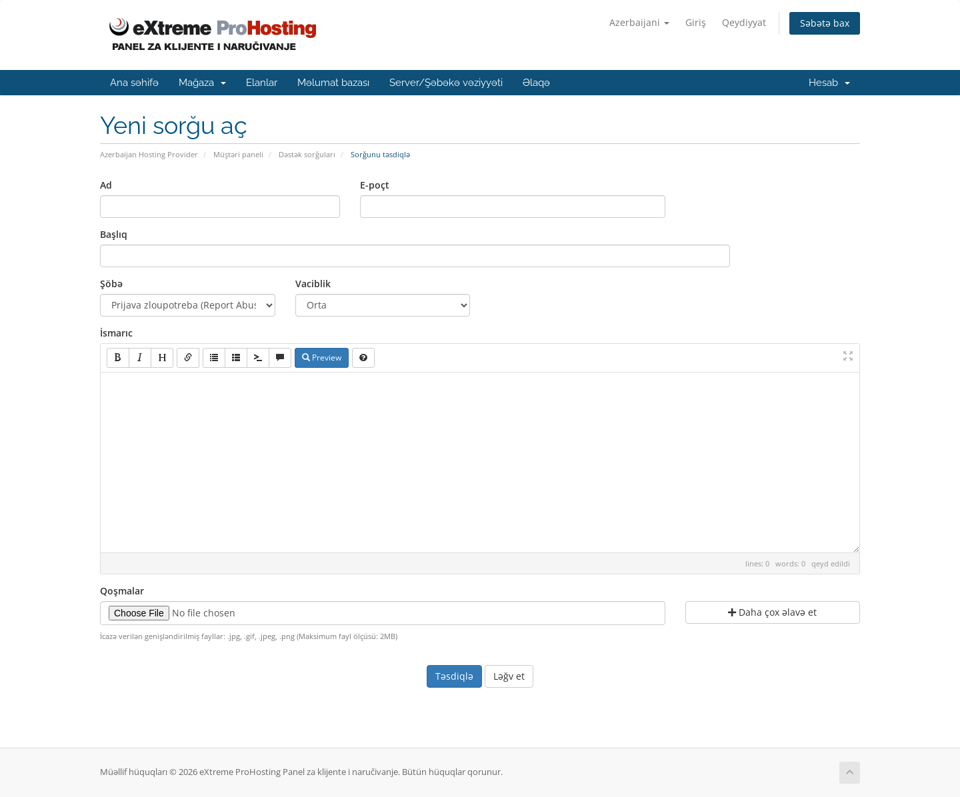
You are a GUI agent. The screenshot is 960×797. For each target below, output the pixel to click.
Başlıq (113, 234)
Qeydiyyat (744, 22)
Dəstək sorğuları (307, 154)
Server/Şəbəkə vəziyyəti (446, 83)
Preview (321, 357)
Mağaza (202, 83)
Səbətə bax (824, 23)
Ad (106, 185)
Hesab (829, 83)
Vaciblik (313, 283)
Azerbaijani (639, 22)
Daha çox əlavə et (772, 612)
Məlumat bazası (333, 83)
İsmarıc (116, 333)
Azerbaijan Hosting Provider (149, 154)
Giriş (695, 22)
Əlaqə (536, 83)
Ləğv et (509, 676)
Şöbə (111, 283)
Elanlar (261, 83)
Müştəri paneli (238, 154)
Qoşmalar (122, 590)
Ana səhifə (134, 83)
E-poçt (374, 185)
